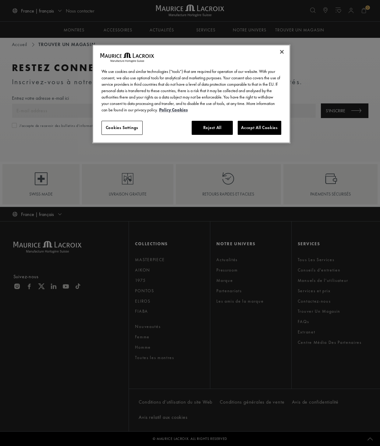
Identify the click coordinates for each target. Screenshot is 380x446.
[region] (191, 94)
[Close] (282, 52)
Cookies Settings (122, 127)
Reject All (212, 127)
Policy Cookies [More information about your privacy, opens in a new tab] (173, 110)
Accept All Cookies (259, 127)
